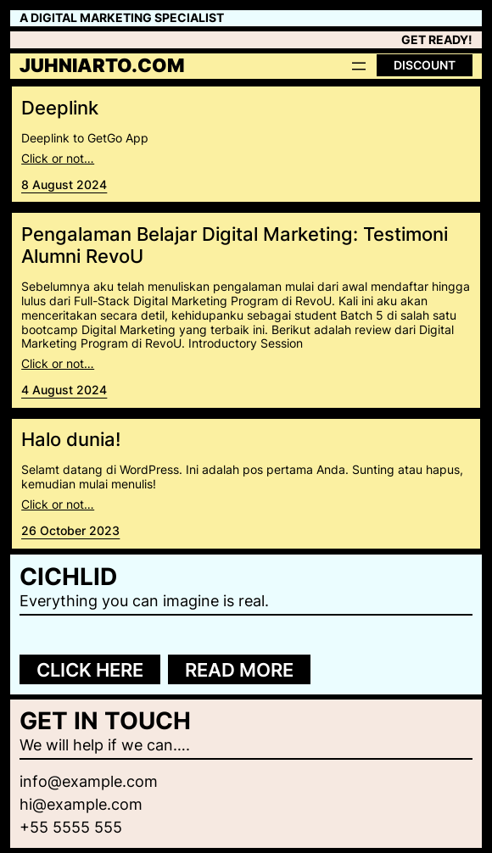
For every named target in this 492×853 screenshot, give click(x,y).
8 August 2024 (64, 184)
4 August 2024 (64, 389)
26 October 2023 (70, 530)
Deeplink (59, 108)
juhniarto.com (102, 65)
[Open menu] (359, 66)
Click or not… (57, 158)
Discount (425, 65)
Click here (89, 670)
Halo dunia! (70, 439)
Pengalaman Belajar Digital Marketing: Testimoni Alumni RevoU (234, 245)
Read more (239, 670)
